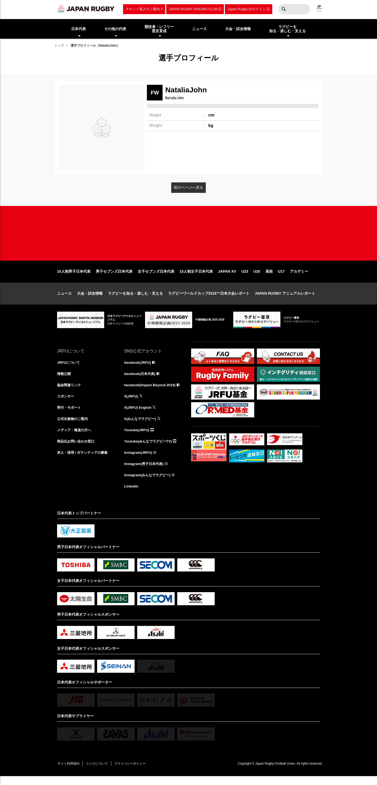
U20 (256, 277)
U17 (281, 277)
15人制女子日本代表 (196, 277)
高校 (269, 277)
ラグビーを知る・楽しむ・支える (135, 299)
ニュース (64, 299)
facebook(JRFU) (138, 368)
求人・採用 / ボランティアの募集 (84, 460)
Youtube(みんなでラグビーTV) (149, 448)
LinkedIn (131, 494)
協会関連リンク (70, 391)
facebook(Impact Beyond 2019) (151, 391)
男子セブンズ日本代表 (114, 277)
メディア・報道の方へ (75, 437)
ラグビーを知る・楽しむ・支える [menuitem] (287, 29)
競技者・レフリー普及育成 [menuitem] (159, 29)
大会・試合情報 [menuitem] (238, 29)
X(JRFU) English (138, 414)
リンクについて (99, 772)
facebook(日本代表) (140, 379)
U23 (244, 277)
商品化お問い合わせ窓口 (77, 448)
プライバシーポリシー (134, 772)
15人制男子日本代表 (74, 277)
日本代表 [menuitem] (78, 29)
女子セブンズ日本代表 (156, 277)
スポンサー (66, 402)
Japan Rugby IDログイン (246, 9)
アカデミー (299, 277)
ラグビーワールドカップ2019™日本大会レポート (209, 299)
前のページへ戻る (188, 187)
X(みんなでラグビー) (141, 425)
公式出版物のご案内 (73, 425)
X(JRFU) (131, 402)
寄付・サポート (70, 414)
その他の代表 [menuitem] (115, 29)
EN (319, 11)
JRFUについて (69, 368)
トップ (59, 45)
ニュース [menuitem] (199, 29)
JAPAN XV (227, 277)
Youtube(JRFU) (137, 437)
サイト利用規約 (69, 772)
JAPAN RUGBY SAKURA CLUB (193, 9)
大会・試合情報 (90, 299)
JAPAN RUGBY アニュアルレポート (285, 299)
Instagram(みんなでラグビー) (148, 483)
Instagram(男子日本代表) (145, 471)
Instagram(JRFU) (139, 460)
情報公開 (64, 379)
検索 (283, 9)
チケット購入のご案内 (143, 9)
